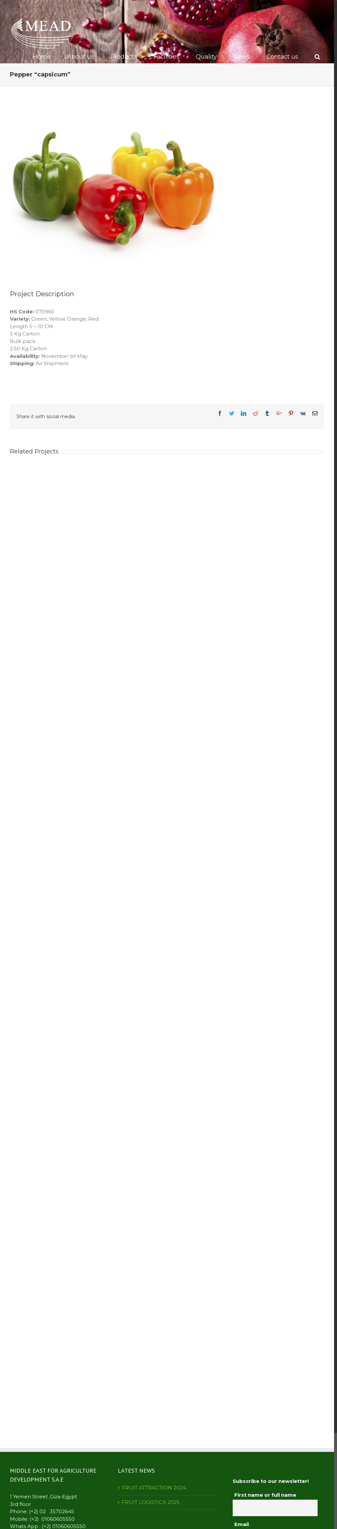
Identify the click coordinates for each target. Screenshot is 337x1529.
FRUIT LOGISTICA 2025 (151, 1502)
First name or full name (265, 1495)
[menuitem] (45, 56)
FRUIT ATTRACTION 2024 (154, 1488)
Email (241, 1524)
